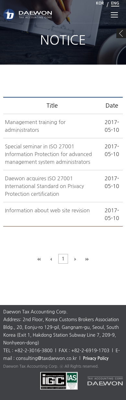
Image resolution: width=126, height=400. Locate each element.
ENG (115, 3)
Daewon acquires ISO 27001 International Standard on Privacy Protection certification (44, 186)
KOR (100, 3)
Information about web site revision (47, 210)
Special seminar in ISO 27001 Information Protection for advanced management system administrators (48, 154)
